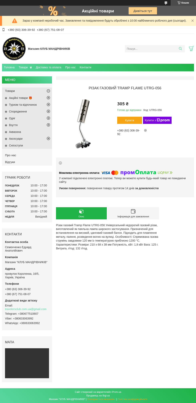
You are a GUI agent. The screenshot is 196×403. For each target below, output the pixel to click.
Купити (129, 120)
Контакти (85, 67)
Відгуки (10, 162)
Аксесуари (16, 138)
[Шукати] (180, 48)
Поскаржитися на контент (101, 399)
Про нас (70, 67)
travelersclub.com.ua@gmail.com (25, 309)
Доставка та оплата (48, 67)
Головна (9, 67)
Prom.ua (116, 392)
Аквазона (15, 131)
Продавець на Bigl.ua (98, 395)
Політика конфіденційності (132, 399)
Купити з (157, 120)
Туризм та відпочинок (23, 104)
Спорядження (18, 111)
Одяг (12, 118)
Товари (23, 67)
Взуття (13, 125)
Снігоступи (16, 145)
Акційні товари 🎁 (20, 98)
